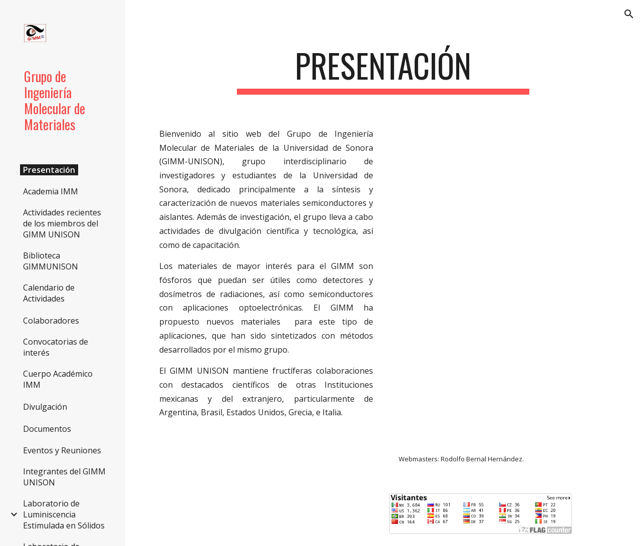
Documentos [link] (47, 428)
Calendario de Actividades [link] (49, 293)
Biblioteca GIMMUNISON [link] (50, 261)
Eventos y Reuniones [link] (62, 450)
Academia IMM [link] (50, 191)
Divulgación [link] (45, 406)
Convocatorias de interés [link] (55, 347)
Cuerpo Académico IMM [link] (58, 379)
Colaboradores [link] (51, 320)
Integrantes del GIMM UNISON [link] (64, 477)
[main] (383, 70)
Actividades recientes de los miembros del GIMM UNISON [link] (62, 223)
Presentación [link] (49, 169)
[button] (629, 14)
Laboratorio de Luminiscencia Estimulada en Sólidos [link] (64, 514)
